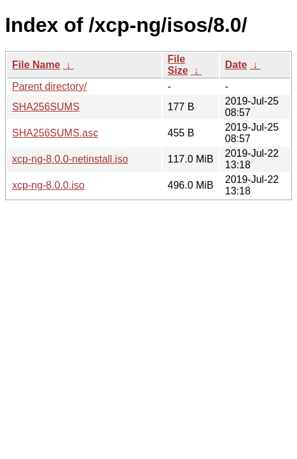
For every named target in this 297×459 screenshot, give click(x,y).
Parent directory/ (49, 86)
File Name (36, 64)
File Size (178, 65)
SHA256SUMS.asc (55, 132)
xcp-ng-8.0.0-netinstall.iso (70, 159)
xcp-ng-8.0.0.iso (48, 185)
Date (236, 64)
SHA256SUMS (45, 106)
